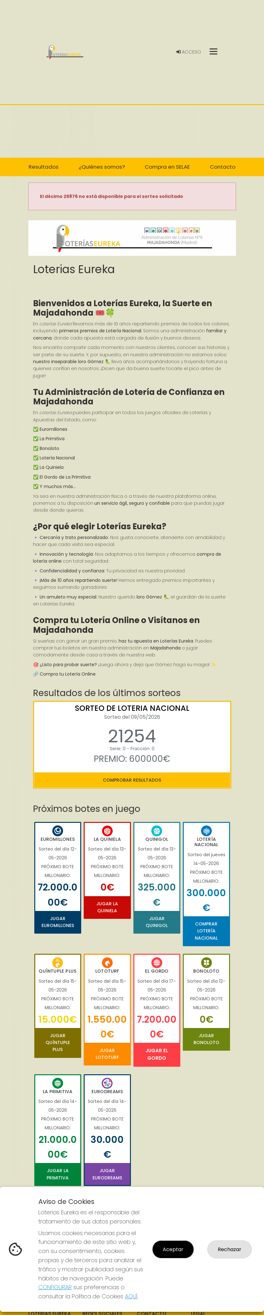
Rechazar (229, 1249)
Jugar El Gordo (156, 1054)
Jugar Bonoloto (206, 1039)
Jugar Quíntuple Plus (58, 1042)
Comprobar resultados (132, 780)
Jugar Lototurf (107, 1053)
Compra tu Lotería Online (68, 674)
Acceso (188, 52)
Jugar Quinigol (157, 922)
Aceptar (173, 1249)
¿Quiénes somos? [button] (102, 167)
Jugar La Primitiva (58, 1174)
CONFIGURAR (55, 1287)
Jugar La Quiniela (107, 907)
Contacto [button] (222, 167)
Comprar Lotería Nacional (206, 931)
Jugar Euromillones (58, 922)
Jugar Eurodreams (107, 1174)
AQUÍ (131, 1296)
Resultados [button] (44, 167)
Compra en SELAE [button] (167, 167)
